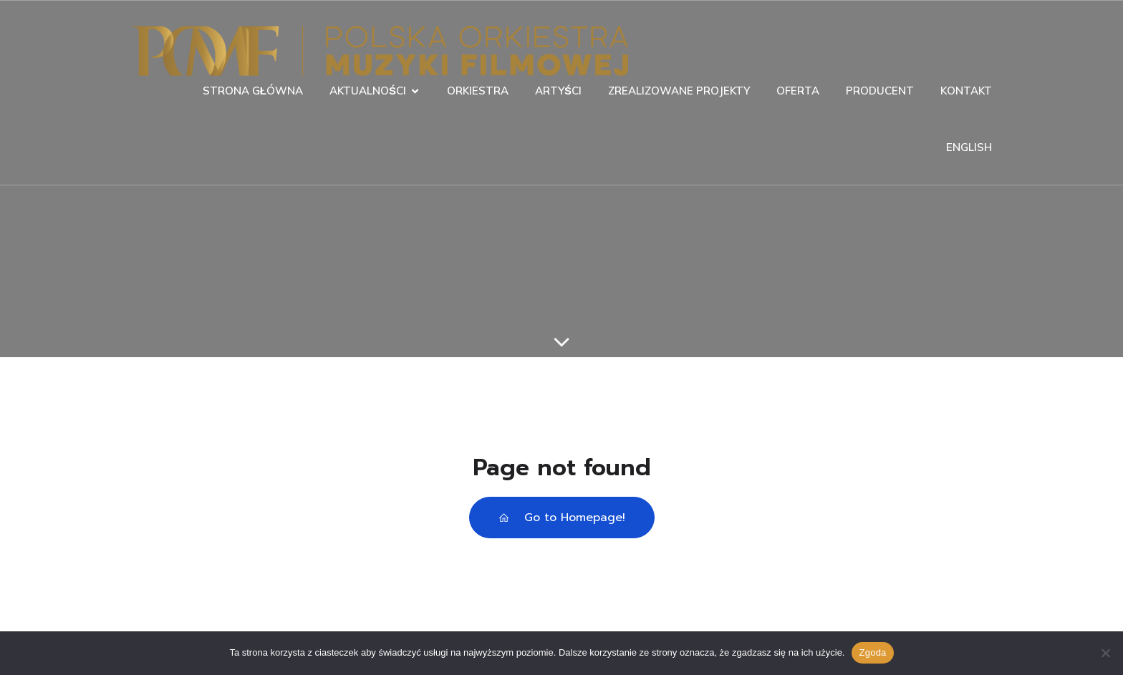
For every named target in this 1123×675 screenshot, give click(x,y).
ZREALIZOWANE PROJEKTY (679, 90)
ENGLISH (969, 147)
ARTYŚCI (558, 90)
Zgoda (872, 652)
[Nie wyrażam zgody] (1105, 653)
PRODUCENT (880, 90)
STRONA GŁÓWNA (253, 90)
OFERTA (797, 90)
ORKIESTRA (478, 90)
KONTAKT (966, 90)
